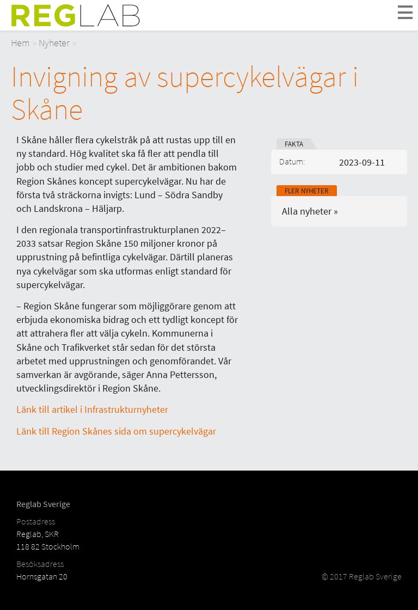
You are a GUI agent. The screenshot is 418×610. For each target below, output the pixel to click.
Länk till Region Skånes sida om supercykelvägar (116, 431)
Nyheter (54, 42)
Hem (20, 42)
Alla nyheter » (310, 211)
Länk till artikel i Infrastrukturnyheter (92, 409)
